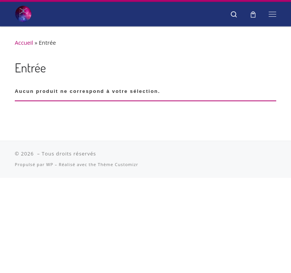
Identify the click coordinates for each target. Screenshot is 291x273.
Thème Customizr (118, 164)
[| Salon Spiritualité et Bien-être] (23, 12)
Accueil (24, 42)
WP (49, 164)
